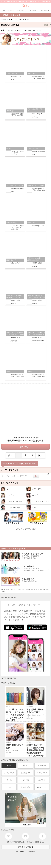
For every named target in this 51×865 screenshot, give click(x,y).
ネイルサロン (25, 780)
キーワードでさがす (9, 470)
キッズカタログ (25, 773)
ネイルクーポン (25, 787)
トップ (9, 765)
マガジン (25, 765)
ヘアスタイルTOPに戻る (25, 529)
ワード (37, 30)
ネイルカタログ (42, 773)
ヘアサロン (9, 780)
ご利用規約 (19, 842)
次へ (40, 455)
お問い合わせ (40, 842)
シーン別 (28, 30)
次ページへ (25, 446)
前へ (10, 455)
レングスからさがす (9, 483)
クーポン (9, 787)
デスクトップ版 (25, 847)
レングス (9, 30)
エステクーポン (42, 787)
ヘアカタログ (42, 765)
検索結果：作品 (26, 25)
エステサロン (42, 780)
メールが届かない (29, 842)
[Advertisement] (25, 409)
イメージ (18, 30)
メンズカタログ (9, 773)
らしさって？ (11, 842)
